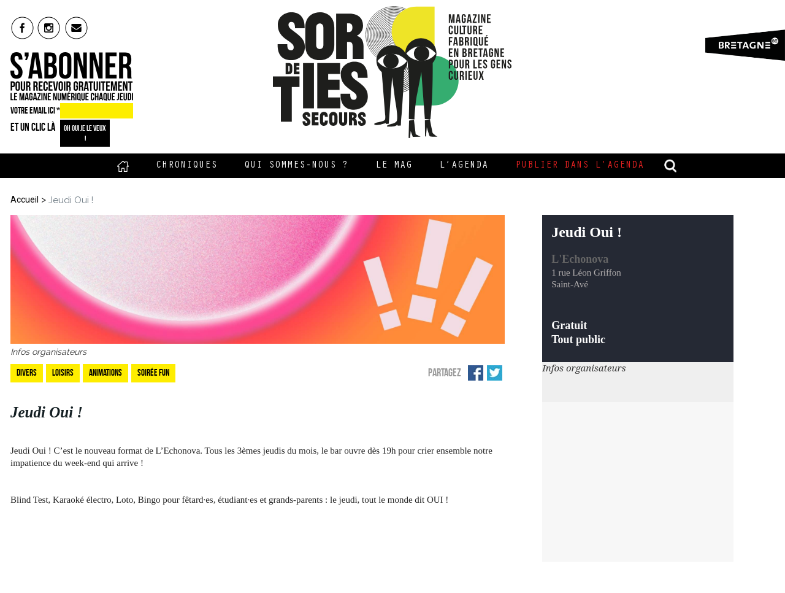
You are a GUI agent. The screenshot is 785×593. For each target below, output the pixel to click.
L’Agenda (463, 166)
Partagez (444, 372)
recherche (670, 165)
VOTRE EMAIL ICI (35, 110)
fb (22, 27)
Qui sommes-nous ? (296, 166)
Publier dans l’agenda (579, 166)
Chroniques (186, 166)
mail (77, 27)
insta (49, 27)
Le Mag (393, 166)
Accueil (123, 165)
